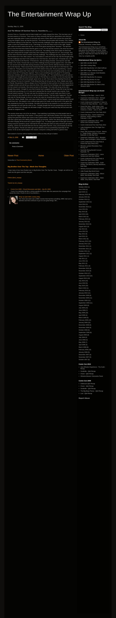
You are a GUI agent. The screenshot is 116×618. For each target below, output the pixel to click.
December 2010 (84, 268)
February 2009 (83, 320)
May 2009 (82, 313)
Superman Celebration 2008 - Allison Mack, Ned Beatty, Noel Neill (92, 174)
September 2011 (84, 253)
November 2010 (84, 271)
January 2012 (83, 243)
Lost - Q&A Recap (86, 393)
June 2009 (82, 310)
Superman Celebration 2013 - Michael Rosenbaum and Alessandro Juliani (92, 98)
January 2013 (83, 221)
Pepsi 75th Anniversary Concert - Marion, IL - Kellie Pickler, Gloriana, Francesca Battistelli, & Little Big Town (93, 133)
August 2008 (83, 335)
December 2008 (84, 325)
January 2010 (83, 293)
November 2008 (84, 327)
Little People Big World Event (89, 171)
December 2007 (84, 354)
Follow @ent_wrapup (14, 177)
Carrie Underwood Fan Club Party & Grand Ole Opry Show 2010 (92, 159)
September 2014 (84, 202)
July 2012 (82, 229)
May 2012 (82, 234)
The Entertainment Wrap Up (49, 14)
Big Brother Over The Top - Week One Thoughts (27, 167)
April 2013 (82, 214)
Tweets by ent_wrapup (15, 183)
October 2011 (83, 251)
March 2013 (82, 216)
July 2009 (82, 308)
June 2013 (82, 209)
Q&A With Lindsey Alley (88, 65)
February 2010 (83, 290)
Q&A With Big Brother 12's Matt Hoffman (93, 68)
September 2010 (84, 276)
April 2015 (82, 192)
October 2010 (83, 273)
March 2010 (82, 288)
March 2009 (82, 317)
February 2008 (83, 349)
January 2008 (83, 352)
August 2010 (83, 278)
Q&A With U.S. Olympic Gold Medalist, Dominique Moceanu (92, 74)
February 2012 (83, 241)
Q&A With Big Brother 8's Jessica (91, 77)
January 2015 (83, 197)
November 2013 (84, 207)
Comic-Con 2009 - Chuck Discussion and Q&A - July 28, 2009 (31, 189)
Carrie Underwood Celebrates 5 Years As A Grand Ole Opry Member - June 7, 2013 (93, 103)
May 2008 (82, 342)
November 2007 (84, 357)
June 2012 (82, 231)
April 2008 (82, 345)
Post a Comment (17, 146)
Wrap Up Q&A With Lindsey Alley (29, 197)
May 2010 (82, 285)
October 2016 (83, 187)
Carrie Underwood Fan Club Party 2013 (93, 112)
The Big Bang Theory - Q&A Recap (91, 391)
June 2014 (82, 204)
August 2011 (83, 256)
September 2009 (84, 303)
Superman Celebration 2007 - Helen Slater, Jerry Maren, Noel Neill (92, 178)
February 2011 (83, 266)
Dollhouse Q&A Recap (87, 383)
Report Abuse (84, 398)
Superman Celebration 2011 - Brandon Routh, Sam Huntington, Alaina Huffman (93, 138)
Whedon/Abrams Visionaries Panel (91, 376)
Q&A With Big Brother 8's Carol (90, 82)
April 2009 (82, 315)
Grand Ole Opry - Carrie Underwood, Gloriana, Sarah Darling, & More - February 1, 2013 (92, 116)
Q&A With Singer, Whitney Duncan (91, 70)
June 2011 (82, 261)
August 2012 (83, 226)
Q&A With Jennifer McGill (88, 63)
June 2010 (82, 283)
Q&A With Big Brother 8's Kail (89, 79)
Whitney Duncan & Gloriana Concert (92, 169)
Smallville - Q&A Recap (87, 371)
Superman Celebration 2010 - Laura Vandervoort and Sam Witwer (92, 155)
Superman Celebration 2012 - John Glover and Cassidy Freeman (91, 121)
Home (41, 155)
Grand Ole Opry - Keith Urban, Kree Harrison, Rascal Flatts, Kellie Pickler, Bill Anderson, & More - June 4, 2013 (93, 108)
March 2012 (82, 239)
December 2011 (84, 246)
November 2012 (84, 224)
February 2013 (83, 219)
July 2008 (82, 337)
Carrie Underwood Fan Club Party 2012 (93, 125)
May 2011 (82, 263)
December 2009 (84, 295)
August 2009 (83, 305)
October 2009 (83, 300)
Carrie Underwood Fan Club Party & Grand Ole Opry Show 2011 (92, 142)
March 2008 (82, 347)
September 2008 (84, 332)
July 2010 (82, 281)
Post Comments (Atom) (24, 160)
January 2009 (83, 322)
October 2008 (83, 330)
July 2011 (82, 258)
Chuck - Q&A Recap (86, 374)
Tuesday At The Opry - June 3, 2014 (92, 95)
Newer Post (13, 155)
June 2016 (82, 189)
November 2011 (84, 248)
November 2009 (84, 298)
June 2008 (82, 340)
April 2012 (82, 236)
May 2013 (82, 211)
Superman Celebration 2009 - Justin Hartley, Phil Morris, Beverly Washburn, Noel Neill (93, 164)
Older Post (69, 155)
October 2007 (83, 359)
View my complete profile (87, 56)
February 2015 (83, 194)
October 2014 (83, 199)
